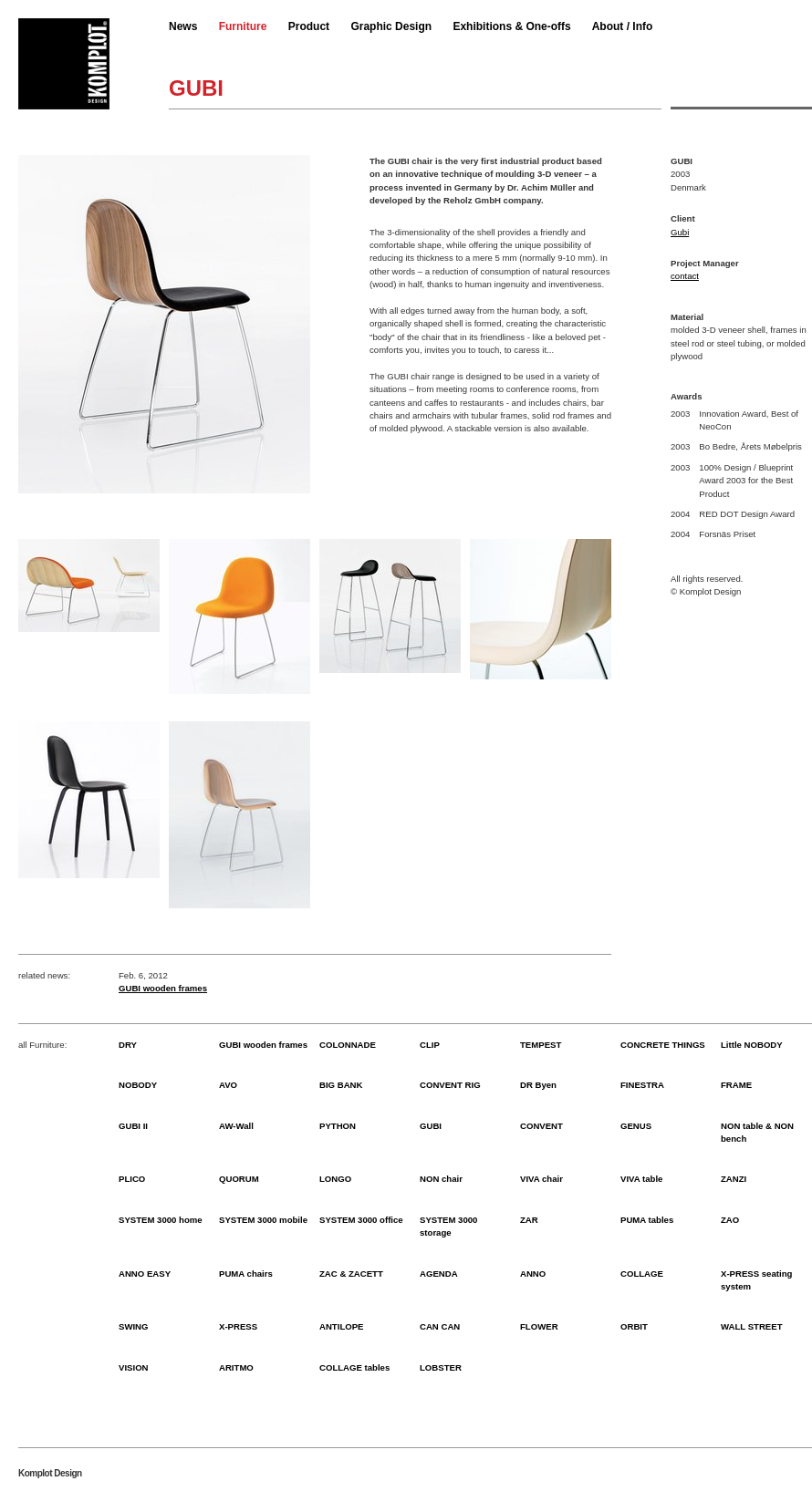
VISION (134, 1367)
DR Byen (538, 1085)
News (183, 26)
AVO (228, 1085)
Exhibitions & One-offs (511, 26)
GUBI (431, 1126)
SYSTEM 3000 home (161, 1220)
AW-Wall (236, 1126)
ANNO (533, 1274)
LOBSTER (441, 1367)
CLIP (430, 1045)
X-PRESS (238, 1326)
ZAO (730, 1220)
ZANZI (733, 1179)
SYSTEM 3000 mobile (263, 1220)
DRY (128, 1045)
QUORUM (239, 1179)
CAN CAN (440, 1326)
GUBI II (133, 1126)
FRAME (736, 1085)
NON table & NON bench (757, 1132)
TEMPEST (540, 1045)
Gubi (680, 232)
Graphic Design (391, 26)
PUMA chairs (246, 1274)
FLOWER (539, 1326)
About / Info (622, 26)
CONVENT (541, 1126)
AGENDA (439, 1274)
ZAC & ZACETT (351, 1274)
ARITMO (236, 1367)
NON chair (441, 1179)
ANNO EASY (145, 1274)
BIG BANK (340, 1085)
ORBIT (634, 1326)
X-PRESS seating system (756, 1280)
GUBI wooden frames (163, 988)
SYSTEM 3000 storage (448, 1226)
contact (685, 276)
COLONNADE (347, 1045)
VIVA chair (541, 1179)
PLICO (132, 1179)
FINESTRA (642, 1085)
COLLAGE (641, 1274)
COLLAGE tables (354, 1367)
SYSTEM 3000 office (361, 1220)
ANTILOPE (341, 1326)
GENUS (635, 1126)
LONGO (335, 1179)
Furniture (243, 26)
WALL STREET (752, 1326)
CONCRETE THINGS (662, 1045)
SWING (134, 1326)
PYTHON (337, 1126)
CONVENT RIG (450, 1085)
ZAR (529, 1220)
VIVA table (641, 1179)
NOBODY (138, 1085)
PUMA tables (646, 1220)
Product (308, 26)
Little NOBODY (752, 1045)
